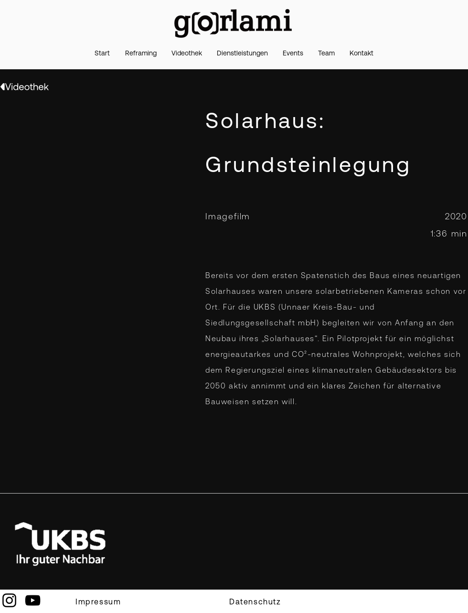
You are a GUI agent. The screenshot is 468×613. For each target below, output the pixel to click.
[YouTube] (32, 600)
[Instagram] (9, 600)
